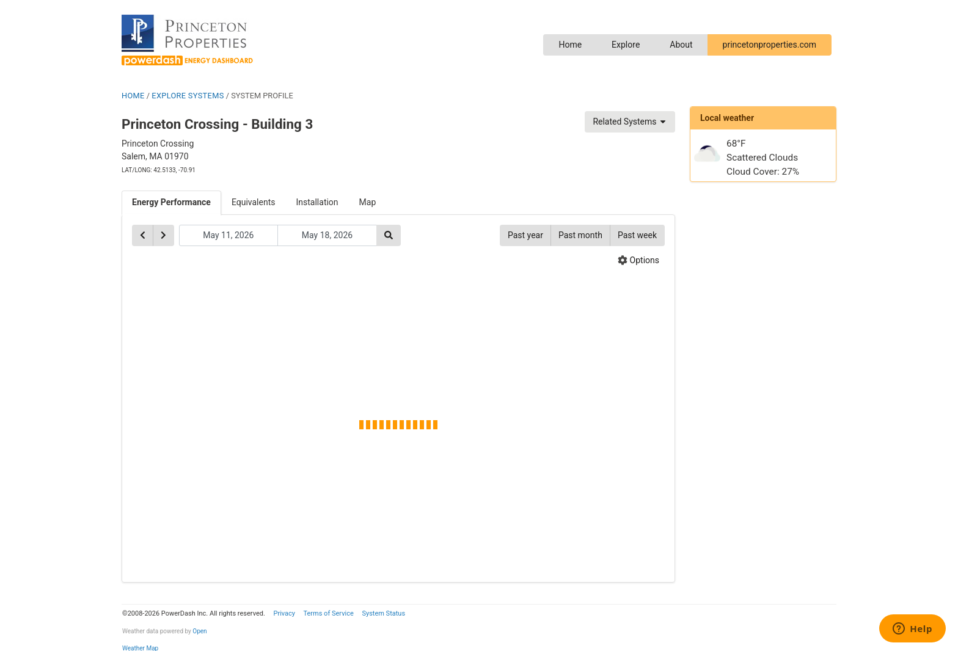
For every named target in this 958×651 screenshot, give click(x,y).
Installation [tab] (317, 202)
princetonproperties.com (769, 44)
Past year (525, 235)
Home (570, 44)
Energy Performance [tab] (171, 202)
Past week (637, 235)
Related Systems (630, 121)
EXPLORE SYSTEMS (188, 95)
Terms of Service (328, 613)
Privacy (284, 613)
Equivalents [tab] (254, 202)
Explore (626, 44)
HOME (133, 95)
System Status (383, 613)
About (681, 44)
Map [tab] (367, 202)
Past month (580, 235)
